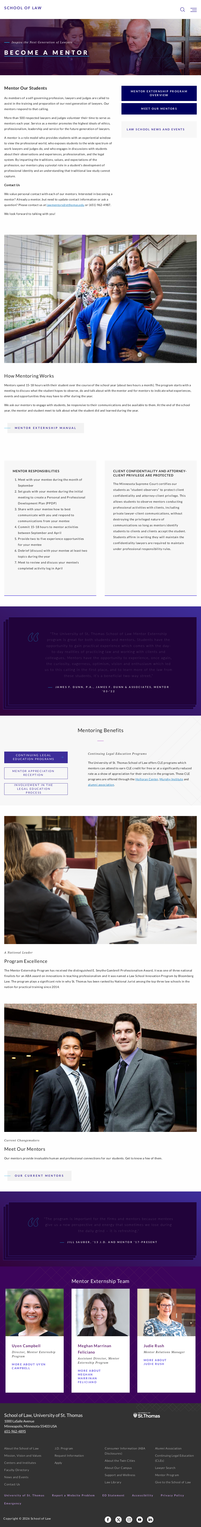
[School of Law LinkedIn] (150, 1519)
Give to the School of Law (173, 1482)
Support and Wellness (120, 1475)
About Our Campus (118, 1468)
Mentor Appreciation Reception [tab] (37, 772)
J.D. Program (64, 1448)
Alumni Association (168, 1448)
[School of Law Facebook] (108, 1519)
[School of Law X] (118, 1519)
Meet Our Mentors (159, 108)
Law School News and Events (156, 129)
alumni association (101, 784)
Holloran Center (146, 779)
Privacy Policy (172, 1495)
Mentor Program (167, 1475)
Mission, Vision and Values (22, 1455)
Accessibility (142, 1495)
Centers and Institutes (20, 1462)
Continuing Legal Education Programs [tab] (38, 757)
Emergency (13, 1503)
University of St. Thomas (24, 1495)
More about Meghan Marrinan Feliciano (96, 1376)
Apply (58, 1462)
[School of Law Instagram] (129, 1519)
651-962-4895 (15, 1431)
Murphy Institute (171, 779)
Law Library (113, 1482)
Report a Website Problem (73, 1495)
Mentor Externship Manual (46, 428)
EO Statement (113, 1495)
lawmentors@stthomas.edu (65, 205)
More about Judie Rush (162, 1362)
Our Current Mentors (39, 1175)
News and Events (16, 1477)
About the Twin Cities (120, 1460)
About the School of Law (21, 1448)
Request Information (69, 1455)
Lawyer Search (165, 1468)
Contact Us (12, 1484)
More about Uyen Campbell (30, 1366)
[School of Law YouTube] (139, 1519)
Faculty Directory (16, 1470)
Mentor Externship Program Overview (159, 93)
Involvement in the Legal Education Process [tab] (38, 788)
